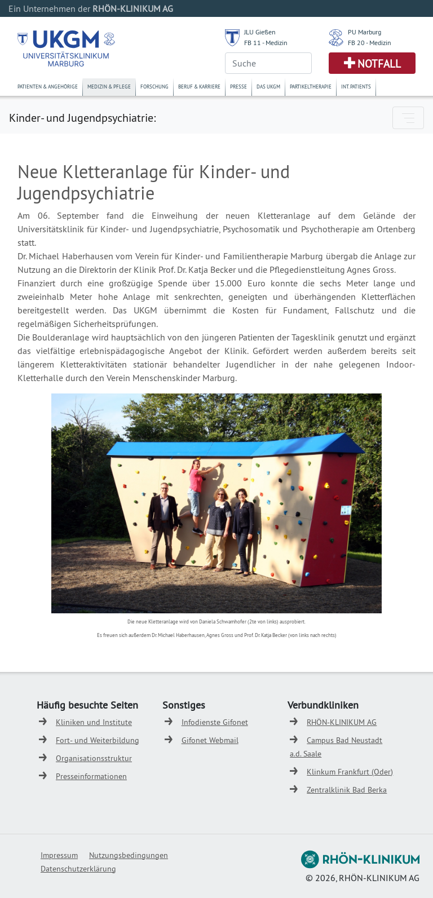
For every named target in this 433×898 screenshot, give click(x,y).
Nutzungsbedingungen (128, 855)
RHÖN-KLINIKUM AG (342, 722)
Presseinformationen (91, 776)
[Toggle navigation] (408, 118)
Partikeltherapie (311, 86)
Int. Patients (356, 86)
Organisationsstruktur (94, 758)
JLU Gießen (260, 32)
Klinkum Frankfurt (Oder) (350, 772)
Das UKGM (268, 86)
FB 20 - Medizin (369, 42)
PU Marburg (364, 32)
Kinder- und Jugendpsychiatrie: (82, 117)
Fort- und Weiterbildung (97, 740)
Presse (238, 86)
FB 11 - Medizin (266, 42)
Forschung (154, 86)
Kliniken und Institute (94, 722)
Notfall (379, 63)
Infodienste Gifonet (215, 722)
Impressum (59, 855)
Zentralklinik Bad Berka (347, 790)
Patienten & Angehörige (47, 86)
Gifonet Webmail (210, 740)
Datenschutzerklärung (78, 869)
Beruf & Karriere (199, 86)
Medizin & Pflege (109, 86)
